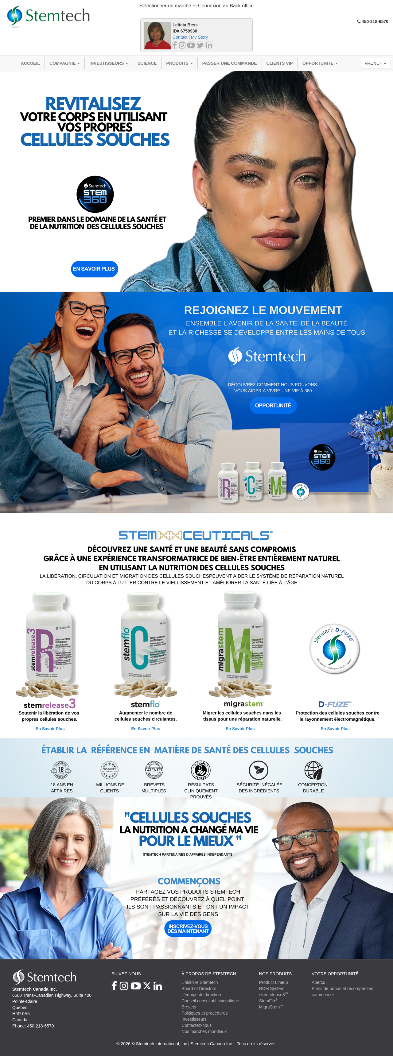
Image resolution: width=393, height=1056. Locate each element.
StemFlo (268, 1000)
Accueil (30, 63)
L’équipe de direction (201, 994)
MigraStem (271, 1006)
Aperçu (318, 982)
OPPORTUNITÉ (320, 63)
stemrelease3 (273, 994)
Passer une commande (229, 63)
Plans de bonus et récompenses (342, 988)
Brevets (188, 1006)
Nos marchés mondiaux (204, 1031)
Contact (180, 37)
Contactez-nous (196, 1025)
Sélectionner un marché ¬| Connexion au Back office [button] (196, 5)
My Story (199, 37)
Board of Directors (198, 988)
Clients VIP (280, 63)
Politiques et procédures (204, 1013)
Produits (179, 63)
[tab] (196, 6)
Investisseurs (108, 63)
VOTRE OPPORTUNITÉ (335, 973)
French (375, 63)
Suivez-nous (126, 973)
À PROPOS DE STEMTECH (208, 973)
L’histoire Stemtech (199, 982)
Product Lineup (273, 982)
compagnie (64, 63)
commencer (323, 994)
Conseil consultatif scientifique (210, 1000)
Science (147, 63)
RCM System (271, 988)
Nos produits (275, 973)
